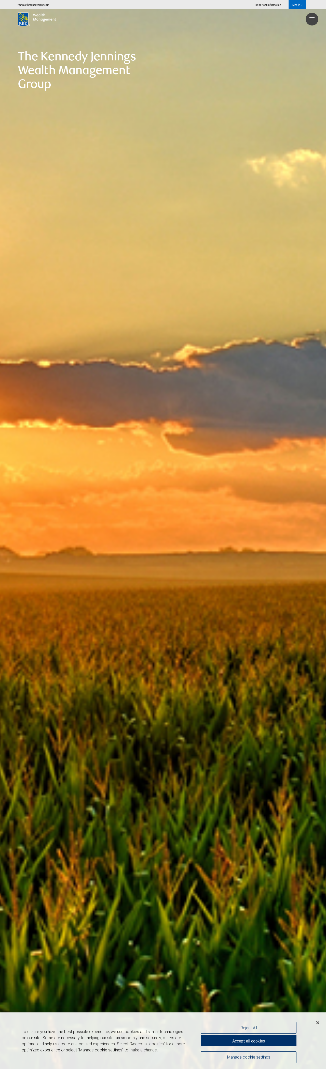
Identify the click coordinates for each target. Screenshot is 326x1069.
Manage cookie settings (248, 1057)
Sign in (297, 4)
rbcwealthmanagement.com (33, 4)
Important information (268, 4)
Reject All (248, 1027)
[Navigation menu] (312, 19)
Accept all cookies (248, 1041)
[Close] (317, 1022)
